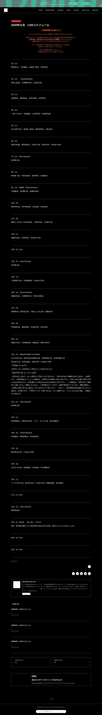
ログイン (85, 3)
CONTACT (76, 10)
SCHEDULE (60, 10)
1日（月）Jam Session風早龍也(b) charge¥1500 (25, 645)
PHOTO (68, 10)
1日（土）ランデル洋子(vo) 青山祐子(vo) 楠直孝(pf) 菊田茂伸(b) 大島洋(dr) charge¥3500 (37, 613)
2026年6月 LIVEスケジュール (21, 641)
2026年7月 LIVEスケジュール (21, 625)
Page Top (51, 699)
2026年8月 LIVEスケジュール (21, 609)
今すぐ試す (73, 3)
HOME (40, 10)
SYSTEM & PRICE (49, 10)
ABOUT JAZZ (85, 10)
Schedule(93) (14, 561)
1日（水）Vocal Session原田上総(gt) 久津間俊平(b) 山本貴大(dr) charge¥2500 (33, 629)
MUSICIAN (95, 10)
